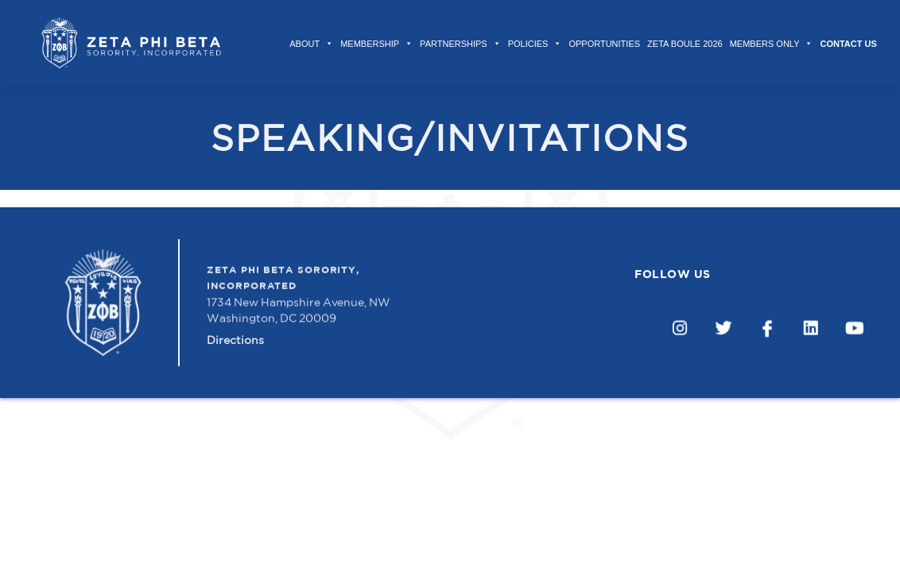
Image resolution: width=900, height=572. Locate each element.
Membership (376, 44)
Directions (235, 340)
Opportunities (604, 43)
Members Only (771, 44)
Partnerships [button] (460, 44)
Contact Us (848, 43)
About (311, 44)
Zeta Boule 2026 (685, 43)
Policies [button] (535, 44)
